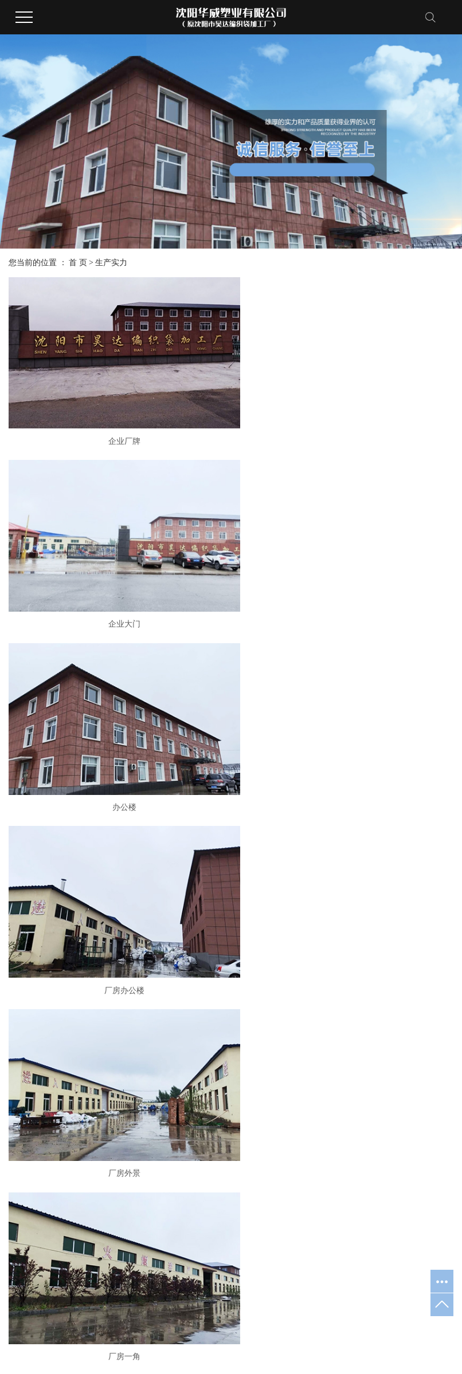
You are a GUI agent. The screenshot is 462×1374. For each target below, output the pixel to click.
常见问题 (358, 1030)
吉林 (371, 1356)
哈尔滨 (394, 1356)
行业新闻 (358, 1014)
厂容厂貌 (247, 998)
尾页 (264, 919)
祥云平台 (95, 1356)
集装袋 (132, 1014)
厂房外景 (231, 507)
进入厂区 (80, 631)
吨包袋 (132, 1030)
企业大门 (231, 382)
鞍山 (327, 1356)
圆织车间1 (231, 880)
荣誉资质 (25, 1014)
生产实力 (111, 262)
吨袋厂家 (361, 1322)
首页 (151, 919)
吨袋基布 (136, 1126)
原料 (382, 880)
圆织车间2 (382, 756)
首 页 (78, 262)
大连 (310, 1356)
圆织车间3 (80, 756)
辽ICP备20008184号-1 (265, 1322)
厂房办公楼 (80, 507)
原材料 (382, 631)
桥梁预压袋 (140, 1078)
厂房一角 (382, 507)
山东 (416, 1356)
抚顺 (273, 1356)
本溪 (255, 1356)
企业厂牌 (80, 382)
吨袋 (128, 998)
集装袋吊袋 (140, 1062)
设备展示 (247, 1014)
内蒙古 (350, 1356)
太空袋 (132, 1094)
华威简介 (25, 998)
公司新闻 (358, 998)
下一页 (228, 919)
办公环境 (25, 1030)
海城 (291, 1356)
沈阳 (237, 1356)
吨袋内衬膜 (140, 1110)
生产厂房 (231, 631)
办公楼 (382, 382)
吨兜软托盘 (140, 1046)
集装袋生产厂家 (407, 1322)
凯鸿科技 (169, 1356)
